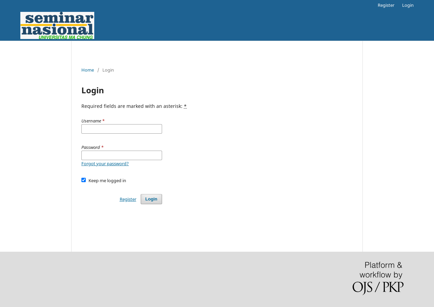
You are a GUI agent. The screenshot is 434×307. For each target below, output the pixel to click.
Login (408, 5)
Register (386, 5)
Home (87, 70)
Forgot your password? (105, 163)
